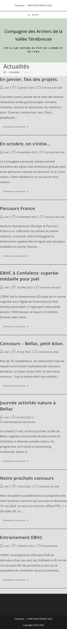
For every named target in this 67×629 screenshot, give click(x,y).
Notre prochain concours (27, 478)
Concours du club (52, 87)
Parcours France (17, 208)
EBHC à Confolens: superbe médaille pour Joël (29, 276)
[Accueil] (4, 72)
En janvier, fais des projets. (29, 79)
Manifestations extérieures (19, 422)
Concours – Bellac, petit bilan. (32, 343)
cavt (6, 87)
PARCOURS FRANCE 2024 (39, 5)
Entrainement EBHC (21, 537)
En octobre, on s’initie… (25, 144)
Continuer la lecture (17, 127)
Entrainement (49, 546)
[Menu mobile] (33, 15)
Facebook (19, 5)
